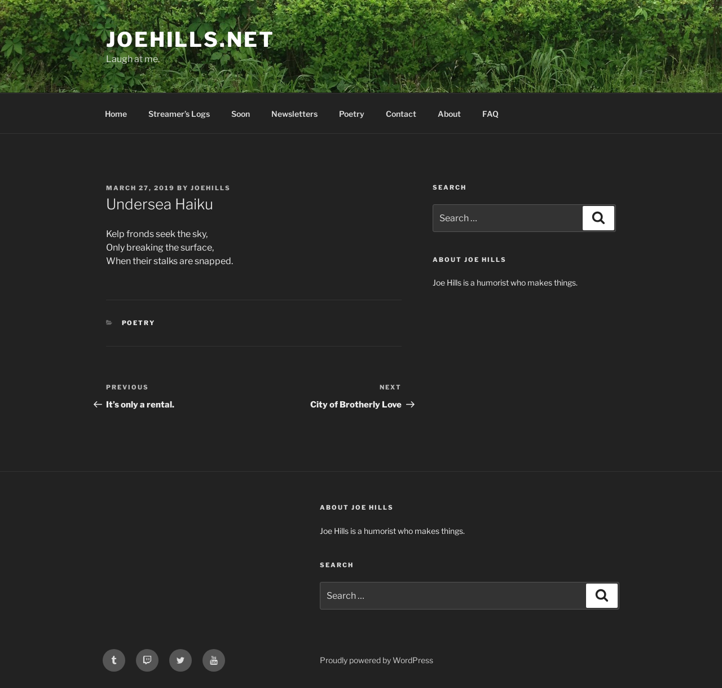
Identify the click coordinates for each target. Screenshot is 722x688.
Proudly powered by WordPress (376, 660)
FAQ (490, 114)
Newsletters (294, 114)
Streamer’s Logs (179, 114)
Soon (240, 114)
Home (116, 114)
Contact (401, 114)
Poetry (351, 114)
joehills (211, 188)
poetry (139, 323)
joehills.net (190, 39)
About (449, 114)
